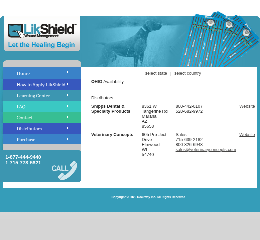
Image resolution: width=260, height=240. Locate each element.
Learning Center (33, 96)
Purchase (26, 140)
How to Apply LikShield (41, 85)
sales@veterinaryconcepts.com (205, 149)
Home (23, 73)
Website (247, 106)
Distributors (29, 129)
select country (187, 73)
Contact (24, 118)
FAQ (21, 107)
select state (156, 73)
